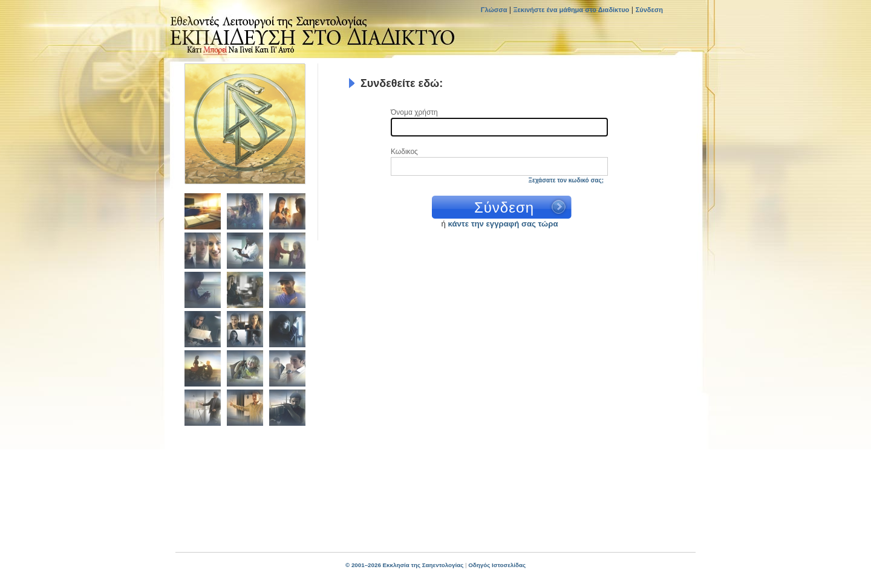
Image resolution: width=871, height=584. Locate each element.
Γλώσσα (495, 9)
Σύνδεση (649, 9)
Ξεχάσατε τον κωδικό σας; (566, 180)
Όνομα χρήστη (414, 113)
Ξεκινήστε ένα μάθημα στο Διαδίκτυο (572, 9)
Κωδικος (404, 152)
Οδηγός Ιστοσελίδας (497, 565)
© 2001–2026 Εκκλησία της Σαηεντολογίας (404, 565)
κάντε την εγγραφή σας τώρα (503, 223)
